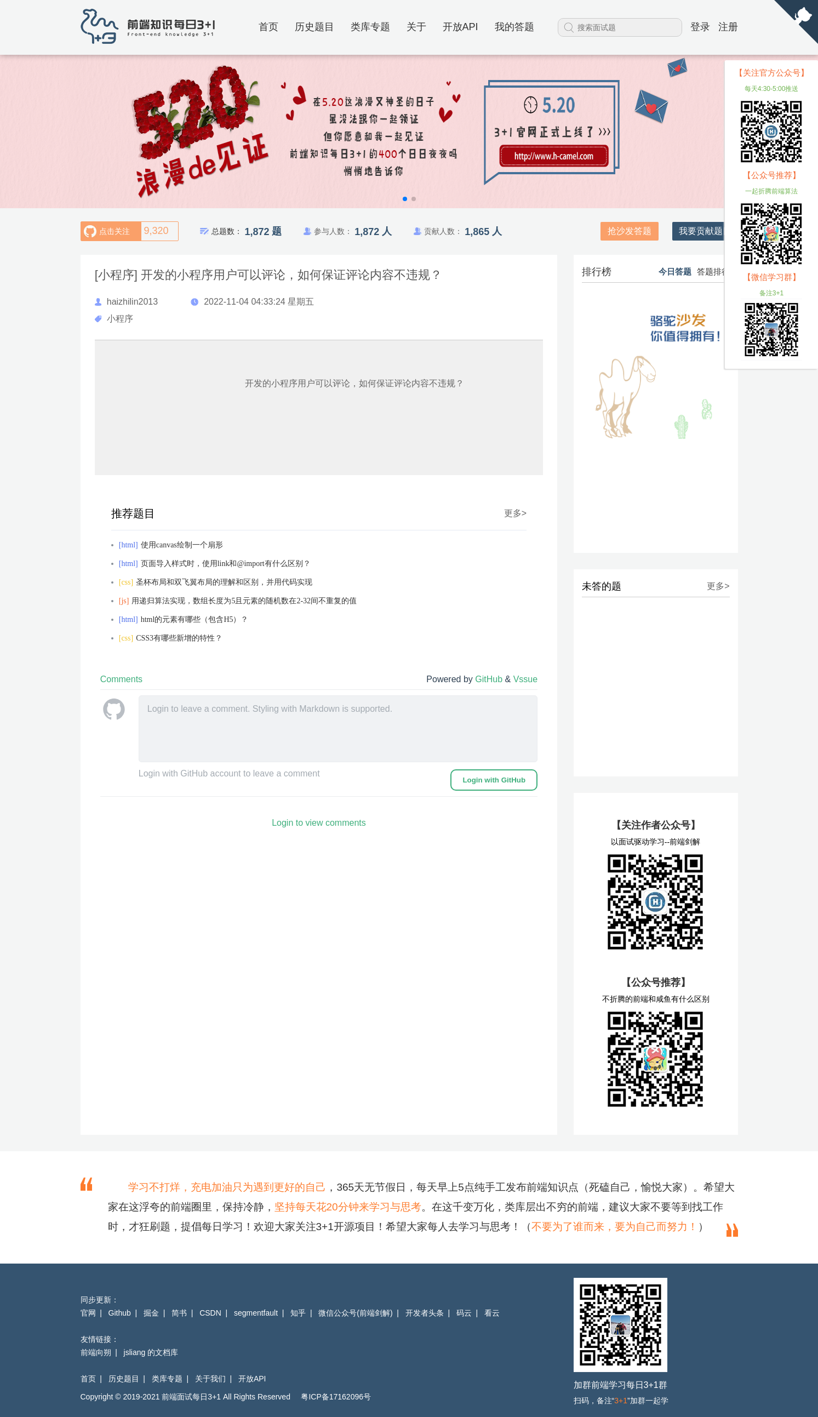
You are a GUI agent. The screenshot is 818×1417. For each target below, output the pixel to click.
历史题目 (314, 26)
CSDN (210, 1313)
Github (119, 1313)
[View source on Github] (796, 22)
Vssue (525, 679)
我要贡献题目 (705, 231)
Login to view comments (319, 822)
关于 (416, 26)
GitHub (490, 679)
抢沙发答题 (629, 231)
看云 (492, 1313)
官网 (88, 1313)
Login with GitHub (493, 780)
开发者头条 (424, 1313)
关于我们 (210, 1378)
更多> (515, 513)
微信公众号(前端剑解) (355, 1313)
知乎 (298, 1313)
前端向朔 (96, 1352)
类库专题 (370, 26)
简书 (179, 1313)
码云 (464, 1313)
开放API (460, 26)
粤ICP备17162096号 (336, 1396)
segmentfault (256, 1313)
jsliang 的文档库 (151, 1352)
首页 (268, 26)
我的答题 (514, 26)
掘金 (151, 1313)
